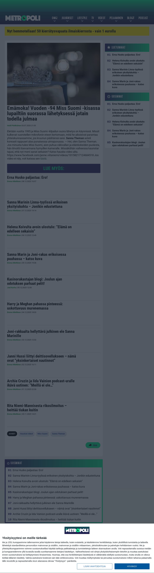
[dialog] (77, 548)
